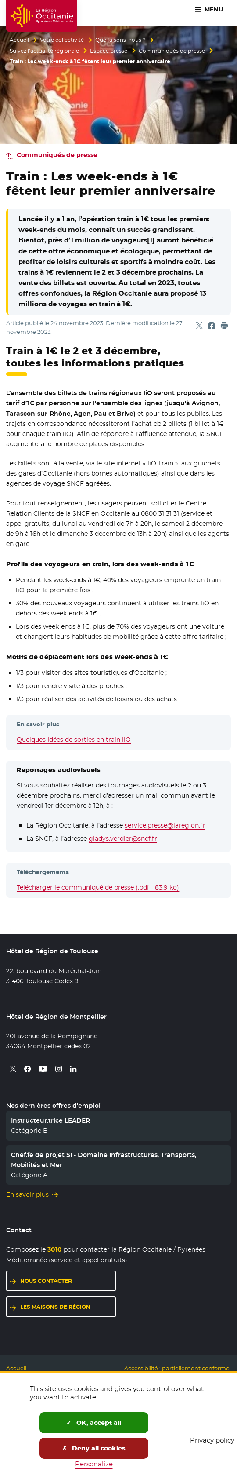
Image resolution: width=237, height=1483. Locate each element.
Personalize (94, 1464)
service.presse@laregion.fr (165, 825)
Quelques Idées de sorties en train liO (74, 739)
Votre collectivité (62, 40)
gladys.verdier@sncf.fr (123, 838)
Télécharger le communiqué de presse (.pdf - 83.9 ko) (98, 887)
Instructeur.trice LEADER (50, 1120)
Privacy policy (212, 1440)
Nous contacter (46, 1281)
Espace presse (108, 51)
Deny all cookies (94, 1448)
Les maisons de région (55, 1307)
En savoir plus (27, 1194)
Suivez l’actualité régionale (44, 51)
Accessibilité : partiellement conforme (177, 1368)
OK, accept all (93, 1423)
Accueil (19, 40)
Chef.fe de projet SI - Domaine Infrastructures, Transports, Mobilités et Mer (103, 1159)
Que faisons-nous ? (120, 40)
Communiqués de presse (172, 51)
